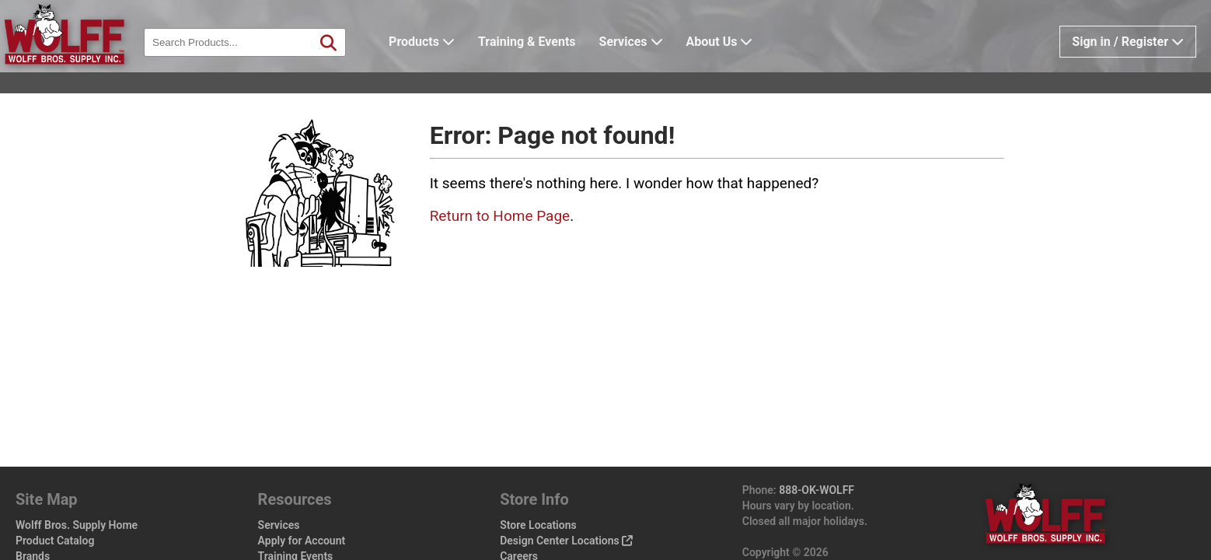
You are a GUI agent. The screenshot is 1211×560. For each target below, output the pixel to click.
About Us (743, 65)
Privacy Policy (534, 536)
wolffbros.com (881, 517)
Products (446, 65)
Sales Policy (529, 521)
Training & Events (551, 65)
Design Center (57, 521)
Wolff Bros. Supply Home (77, 474)
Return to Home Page (500, 216)
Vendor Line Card (300, 521)
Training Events (295, 505)
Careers (519, 505)
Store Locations (538, 474)
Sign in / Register (1128, 65)
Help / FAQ (284, 536)
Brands (33, 505)
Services (655, 65)
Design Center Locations (566, 490)
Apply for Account (302, 490)
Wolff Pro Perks (61, 536)
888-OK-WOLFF (816, 439)
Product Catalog (55, 490)
